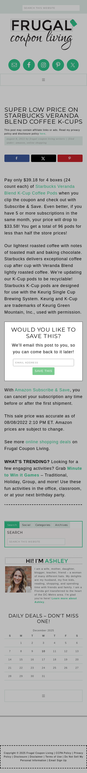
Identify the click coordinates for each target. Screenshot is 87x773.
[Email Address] (43, 362)
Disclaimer (36, 756)
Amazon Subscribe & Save (42, 390)
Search (12, 525)
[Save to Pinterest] (70, 158)
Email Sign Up (58, 760)
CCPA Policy (63, 753)
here (42, 133)
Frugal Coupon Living (43, 32)
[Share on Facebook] (16, 158)
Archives (61, 525)
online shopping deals (48, 442)
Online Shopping (37, 142)
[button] (43, 80)
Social (26, 525)
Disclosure (20, 756)
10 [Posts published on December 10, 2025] (43, 651)
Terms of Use (53, 756)
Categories (42, 525)
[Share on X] (43, 158)
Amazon (20, 142)
